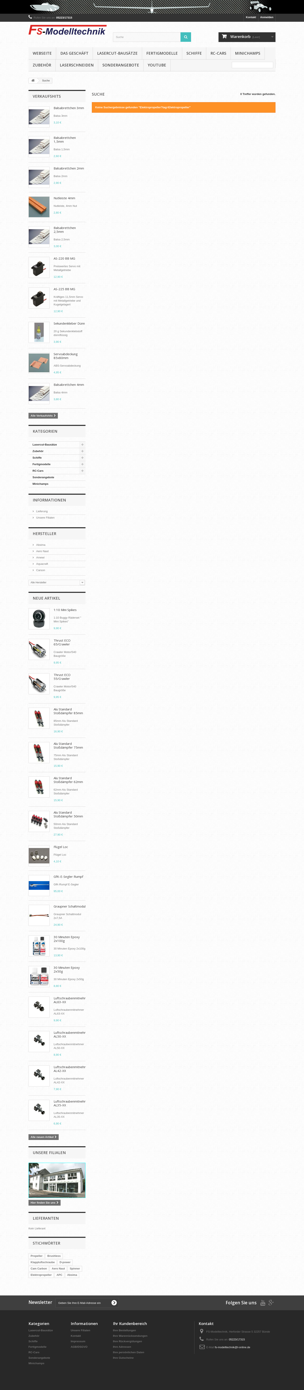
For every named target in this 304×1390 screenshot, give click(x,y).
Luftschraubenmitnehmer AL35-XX (72, 1103)
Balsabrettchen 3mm (69, 108)
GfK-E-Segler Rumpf (68, 876)
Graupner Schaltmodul (70, 906)
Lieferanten (46, 1218)
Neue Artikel (46, 598)
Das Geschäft (74, 53)
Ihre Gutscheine (123, 1357)
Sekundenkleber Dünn (69, 323)
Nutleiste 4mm (64, 198)
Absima (40, 544)
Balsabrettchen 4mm (69, 384)
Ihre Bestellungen (124, 1330)
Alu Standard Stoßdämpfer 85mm (68, 711)
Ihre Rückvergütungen (127, 1341)
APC (59, 1274)
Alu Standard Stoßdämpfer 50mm (68, 814)
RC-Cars (218, 53)
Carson (40, 570)
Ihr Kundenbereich (130, 1323)
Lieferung (41, 511)
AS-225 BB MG (64, 289)
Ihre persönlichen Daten (128, 1352)
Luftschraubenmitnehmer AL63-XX (72, 1000)
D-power (65, 1262)
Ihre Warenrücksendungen (130, 1335)
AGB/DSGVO (79, 1346)
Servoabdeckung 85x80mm (66, 356)
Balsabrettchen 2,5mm (65, 230)
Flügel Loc (61, 847)
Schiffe (194, 53)
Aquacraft (41, 563)
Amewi (40, 557)
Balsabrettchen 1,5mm (65, 139)
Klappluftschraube (43, 1262)
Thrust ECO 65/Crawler (62, 642)
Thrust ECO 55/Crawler (62, 677)
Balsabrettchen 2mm (69, 168)
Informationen (49, 500)
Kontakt (251, 17)
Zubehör (42, 65)
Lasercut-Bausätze (117, 53)
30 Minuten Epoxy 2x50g (67, 969)
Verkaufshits (47, 96)
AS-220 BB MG (64, 258)
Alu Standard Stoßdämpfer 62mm (68, 780)
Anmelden (266, 17)
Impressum (78, 1341)
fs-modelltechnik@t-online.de (232, 1347)
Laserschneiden (77, 65)
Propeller (36, 1255)
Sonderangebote (120, 65)
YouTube (157, 65)
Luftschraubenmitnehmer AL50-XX (72, 1034)
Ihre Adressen (122, 1346)
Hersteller (44, 533)
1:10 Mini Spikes (65, 610)
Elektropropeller (41, 1274)
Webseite (42, 53)
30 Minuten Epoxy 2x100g (67, 939)
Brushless (54, 1255)
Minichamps (247, 53)
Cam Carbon (39, 1268)
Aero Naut (42, 551)
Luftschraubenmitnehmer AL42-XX (72, 1069)
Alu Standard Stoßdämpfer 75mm (68, 745)
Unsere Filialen (44, 517)
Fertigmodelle (162, 53)
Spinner (75, 1268)
